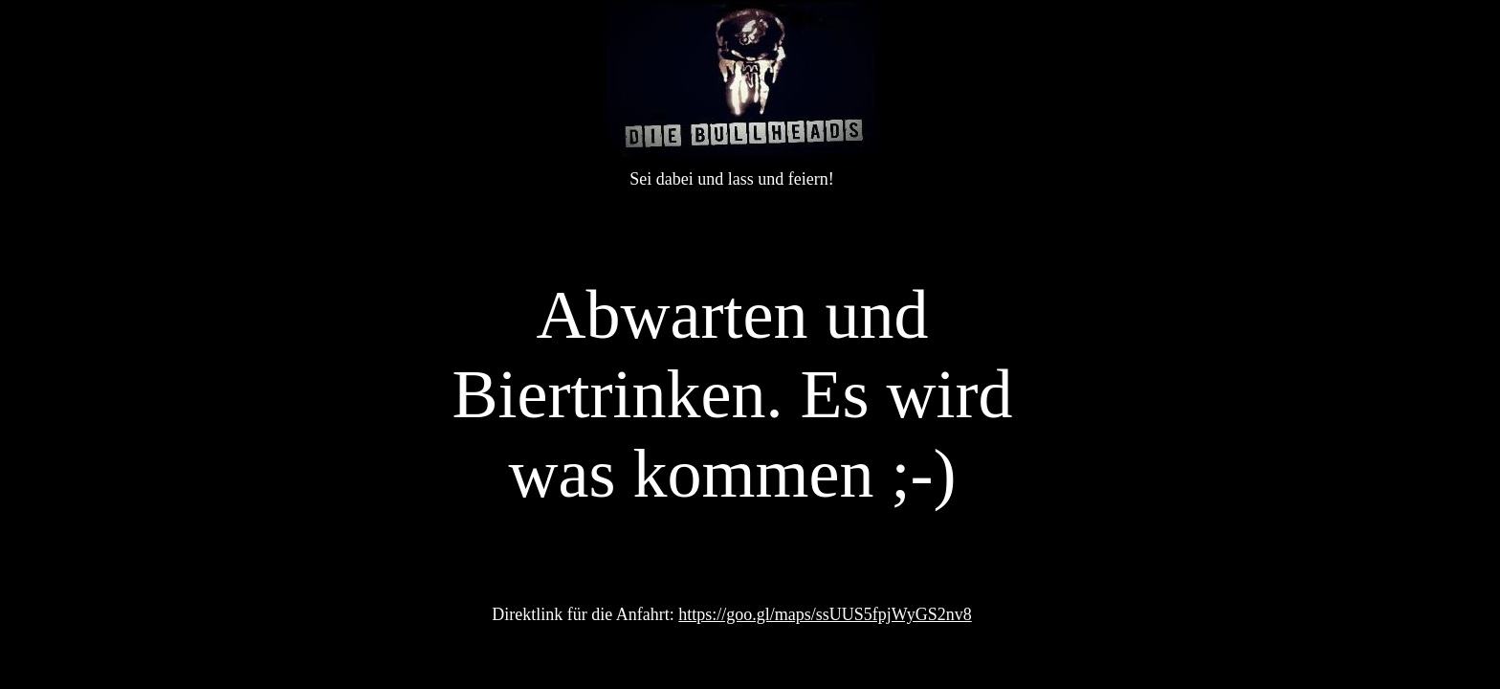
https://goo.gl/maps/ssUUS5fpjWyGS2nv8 (824, 614)
